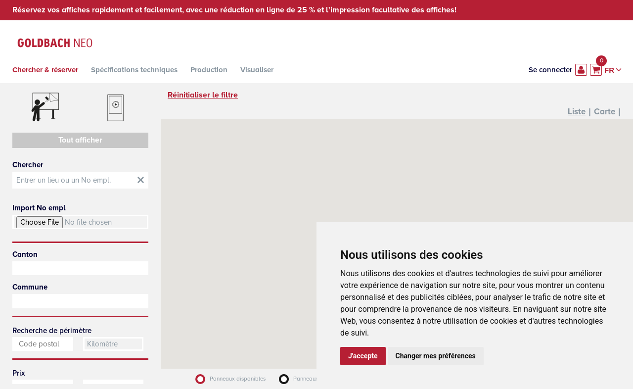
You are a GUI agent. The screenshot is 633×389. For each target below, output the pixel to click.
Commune (29, 287)
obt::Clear (140, 180)
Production (208, 69)
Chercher (27, 164)
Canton (25, 254)
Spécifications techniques (134, 69)
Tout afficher (80, 140)
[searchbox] (80, 268)
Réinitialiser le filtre (203, 95)
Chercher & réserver (45, 69)
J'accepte (363, 356)
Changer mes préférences (436, 356)
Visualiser (256, 69)
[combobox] (80, 268)
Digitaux (116, 108)
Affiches (45, 108)
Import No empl (38, 207)
